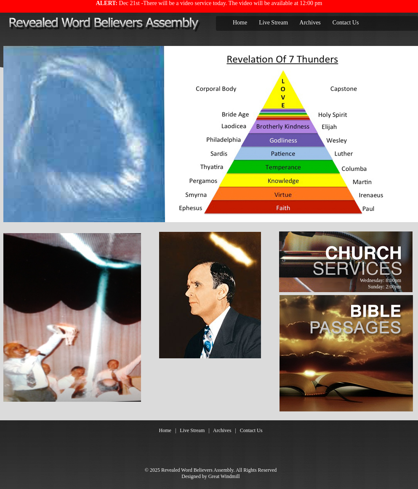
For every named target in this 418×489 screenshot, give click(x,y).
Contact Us (346, 22)
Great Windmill (224, 476)
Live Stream (273, 22)
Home (240, 22)
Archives (310, 22)
